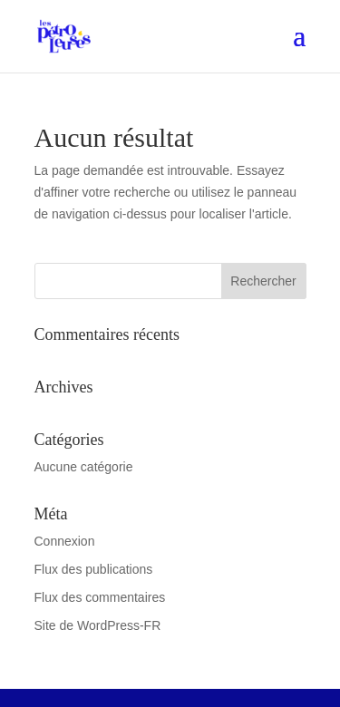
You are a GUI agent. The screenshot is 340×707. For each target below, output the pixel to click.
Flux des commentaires (100, 597)
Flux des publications (93, 569)
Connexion (64, 541)
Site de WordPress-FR (97, 625)
